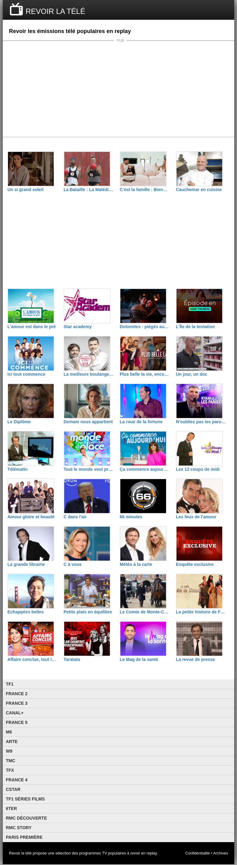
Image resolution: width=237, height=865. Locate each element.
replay (152, 853)
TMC (10, 760)
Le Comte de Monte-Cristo (145, 611)
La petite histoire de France (201, 611)
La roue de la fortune (141, 421)
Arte (12, 741)
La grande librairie (26, 564)
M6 (9, 731)
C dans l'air (75, 516)
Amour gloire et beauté (30, 516)
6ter (11, 808)
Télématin (17, 469)
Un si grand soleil (25, 189)
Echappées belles (25, 611)
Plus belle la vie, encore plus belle (145, 374)
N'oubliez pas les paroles (201, 421)
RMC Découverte (26, 818)
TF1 (10, 684)
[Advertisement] (118, 89)
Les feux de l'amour (196, 516)
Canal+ (14, 712)
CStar (13, 789)
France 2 (16, 693)
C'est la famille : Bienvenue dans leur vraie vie (145, 189)
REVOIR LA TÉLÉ (55, 11)
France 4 (16, 779)
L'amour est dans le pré (31, 326)
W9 (9, 751)
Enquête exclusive (195, 564)
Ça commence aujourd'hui (145, 469)
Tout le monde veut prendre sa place (89, 469)
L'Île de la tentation (195, 326)
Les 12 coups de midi (198, 469)
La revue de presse (195, 659)
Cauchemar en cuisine (199, 189)
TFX (10, 770)
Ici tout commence (26, 374)
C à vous (72, 564)
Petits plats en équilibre (88, 611)
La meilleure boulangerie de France (89, 374)
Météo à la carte (136, 564)
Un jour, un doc (191, 374)
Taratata (72, 659)
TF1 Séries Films (25, 798)
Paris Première (24, 837)
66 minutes (131, 516)
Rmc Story (18, 827)
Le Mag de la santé (139, 659)
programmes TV (93, 853)
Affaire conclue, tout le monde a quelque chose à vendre (32, 659)
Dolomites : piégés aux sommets (145, 326)
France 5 (16, 722)
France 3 (16, 703)
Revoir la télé (20, 853)
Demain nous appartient (88, 421)
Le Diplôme (19, 421)
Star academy (78, 326)
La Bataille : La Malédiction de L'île (89, 189)
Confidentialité (197, 853)
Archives (220, 853)
